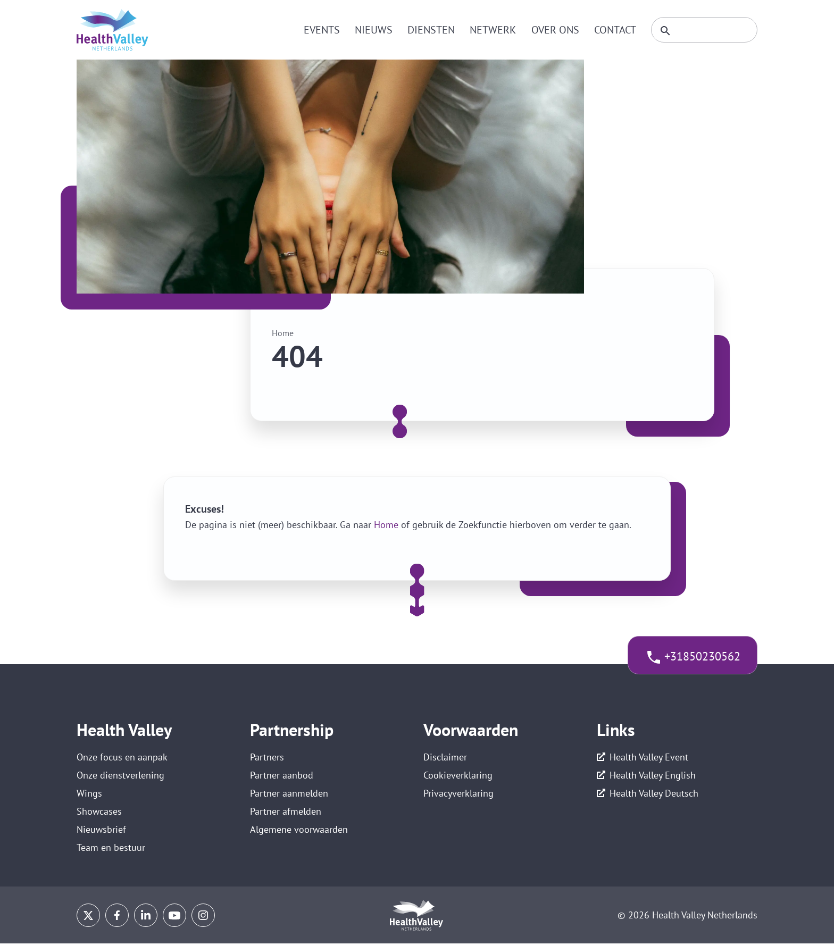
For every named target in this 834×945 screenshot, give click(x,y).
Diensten (428, 30)
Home (283, 333)
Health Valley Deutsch (654, 794)
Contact (611, 30)
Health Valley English (653, 776)
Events (319, 30)
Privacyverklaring (458, 794)
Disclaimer (445, 757)
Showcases (99, 812)
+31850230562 (702, 656)
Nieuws (370, 30)
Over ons (552, 30)
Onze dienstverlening (120, 776)
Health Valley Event (649, 757)
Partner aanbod (281, 776)
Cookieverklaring (458, 776)
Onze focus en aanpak (122, 757)
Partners (267, 757)
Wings (89, 794)
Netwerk (489, 30)
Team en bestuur (111, 849)
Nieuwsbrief (101, 831)
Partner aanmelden (289, 794)
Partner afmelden (285, 812)
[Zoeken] (702, 30)
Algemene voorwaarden (299, 831)
